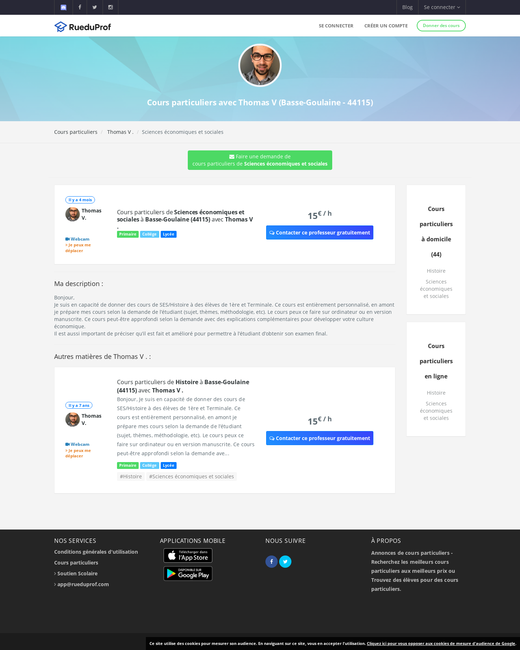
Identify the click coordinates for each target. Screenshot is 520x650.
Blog (407, 7)
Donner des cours (441, 25)
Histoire (436, 270)
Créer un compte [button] (386, 25)
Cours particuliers (76, 131)
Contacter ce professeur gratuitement (319, 232)
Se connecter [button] (442, 7)
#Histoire (131, 476)
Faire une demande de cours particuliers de (260, 160)
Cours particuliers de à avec (185, 219)
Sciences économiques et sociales (436, 288)
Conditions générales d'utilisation (96, 551)
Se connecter (336, 25)
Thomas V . (120, 131)
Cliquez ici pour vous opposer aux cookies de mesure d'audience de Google (441, 643)
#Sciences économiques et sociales (191, 476)
